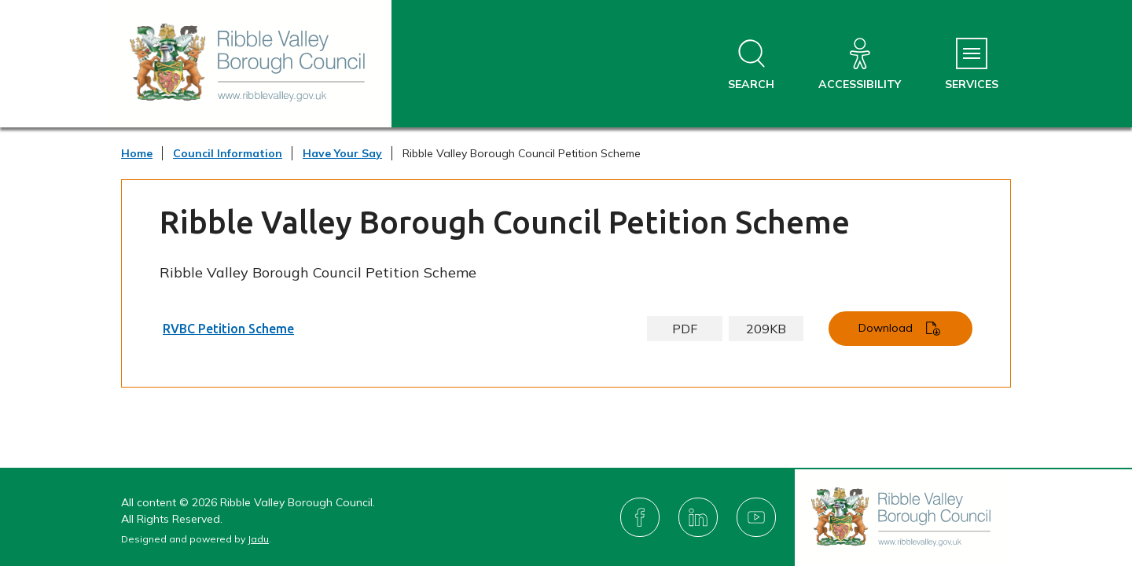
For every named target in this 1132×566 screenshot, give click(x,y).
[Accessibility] (859, 65)
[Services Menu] (971, 65)
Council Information (227, 153)
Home (137, 153)
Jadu (258, 539)
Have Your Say (342, 153)
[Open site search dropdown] (751, 65)
